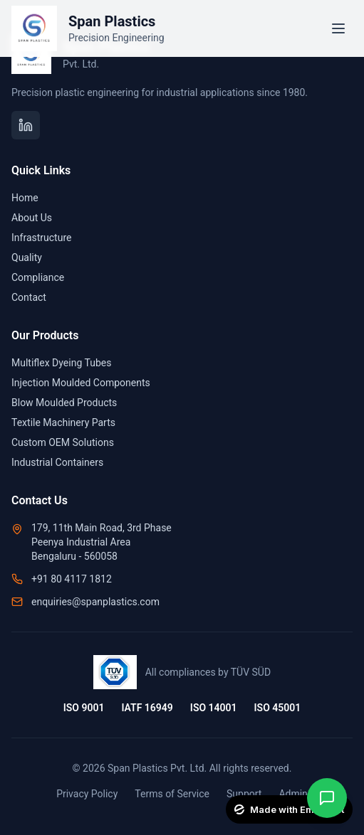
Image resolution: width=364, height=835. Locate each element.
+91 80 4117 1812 (71, 579)
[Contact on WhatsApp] (327, 798)
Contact (28, 297)
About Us (31, 217)
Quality (26, 257)
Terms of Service (172, 793)
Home (24, 197)
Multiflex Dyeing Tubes (61, 362)
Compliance (37, 277)
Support (244, 793)
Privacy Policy (87, 793)
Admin (293, 793)
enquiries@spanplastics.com (95, 601)
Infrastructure (41, 237)
